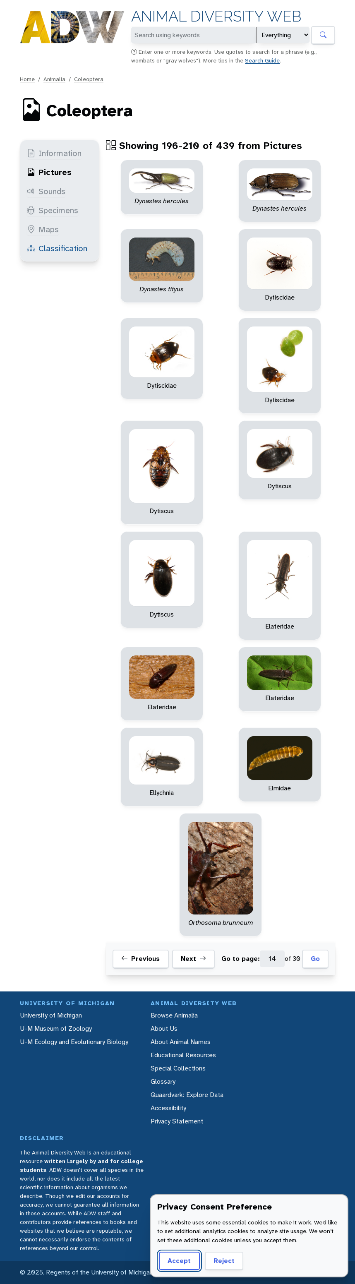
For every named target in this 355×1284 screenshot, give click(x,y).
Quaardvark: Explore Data (187, 1094)
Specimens (52, 210)
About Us (164, 1028)
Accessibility (168, 1108)
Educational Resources (183, 1055)
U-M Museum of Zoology (56, 1028)
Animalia (54, 79)
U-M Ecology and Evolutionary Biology (74, 1041)
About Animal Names (181, 1041)
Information (54, 153)
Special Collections (178, 1068)
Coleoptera (88, 79)
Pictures (49, 172)
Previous (140, 959)
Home (27, 79)
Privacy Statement (177, 1121)
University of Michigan (51, 1015)
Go (315, 958)
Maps (43, 229)
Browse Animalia (174, 1015)
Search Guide (262, 60)
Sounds (46, 191)
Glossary (163, 1081)
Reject (224, 1260)
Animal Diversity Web (216, 16)
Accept (179, 1260)
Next (193, 959)
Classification (57, 248)
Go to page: (240, 958)
